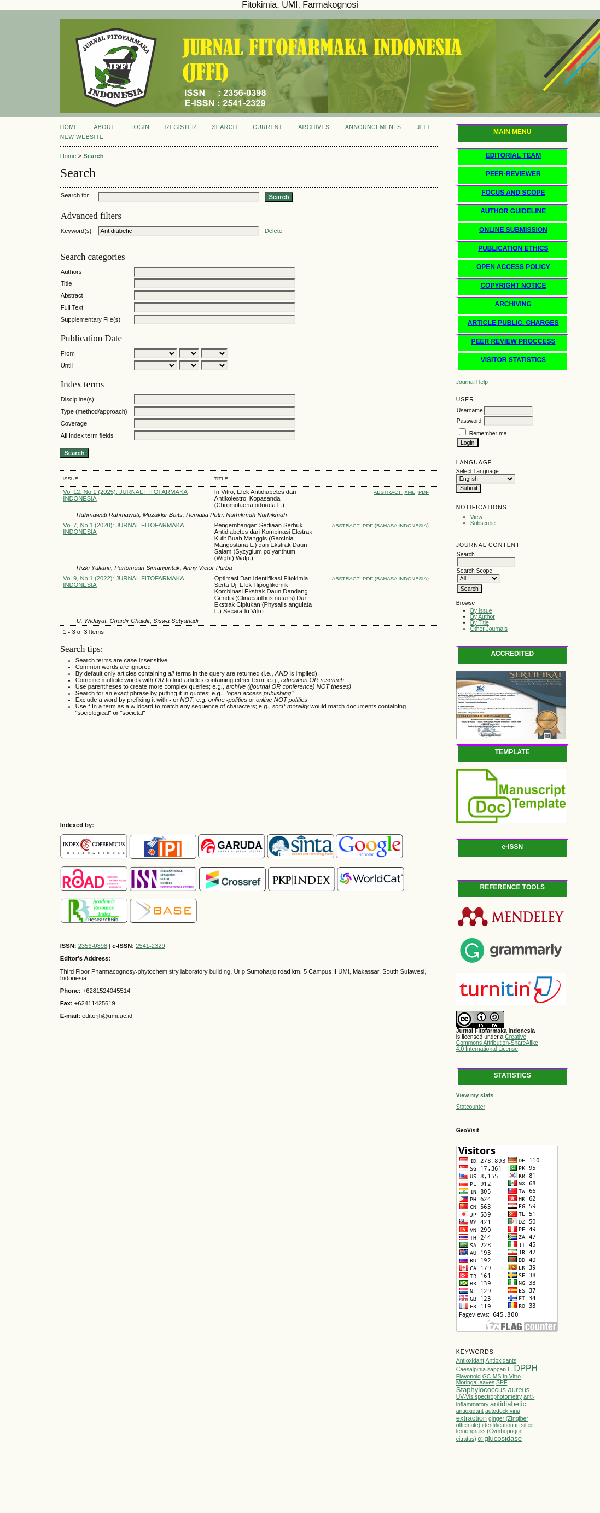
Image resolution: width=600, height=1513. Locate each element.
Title (66, 283)
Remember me (488, 433)
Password (469, 421)
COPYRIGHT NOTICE (513, 285)
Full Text (72, 307)
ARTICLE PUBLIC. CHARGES (513, 323)
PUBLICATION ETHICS (513, 248)
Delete (273, 231)
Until (67, 365)
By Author (482, 617)
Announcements (373, 127)
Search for (75, 195)
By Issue (481, 611)
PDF (423, 492)
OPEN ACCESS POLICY (513, 267)
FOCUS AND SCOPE (513, 192)
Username (470, 411)
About (104, 127)
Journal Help (472, 382)
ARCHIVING (513, 304)
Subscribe (483, 523)
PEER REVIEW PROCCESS (513, 341)
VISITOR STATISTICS (513, 360)
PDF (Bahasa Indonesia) (396, 525)
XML (409, 492)
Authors (71, 272)
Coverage (74, 423)
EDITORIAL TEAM (513, 155)
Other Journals (489, 629)
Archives (313, 127)
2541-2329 (150, 945)
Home (69, 127)
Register (180, 127)
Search (224, 127)
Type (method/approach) (94, 411)
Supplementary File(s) (90, 319)
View (476, 517)
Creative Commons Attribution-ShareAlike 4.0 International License (497, 1043)
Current (267, 127)
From (68, 353)
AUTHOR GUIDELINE (513, 211)
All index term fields (87, 435)
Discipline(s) (77, 399)
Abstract (72, 295)
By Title (479, 623)
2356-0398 (93, 945)
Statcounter (470, 1107)
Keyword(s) (76, 231)
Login (139, 127)
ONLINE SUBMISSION (513, 230)
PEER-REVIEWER (513, 174)
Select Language (477, 471)
